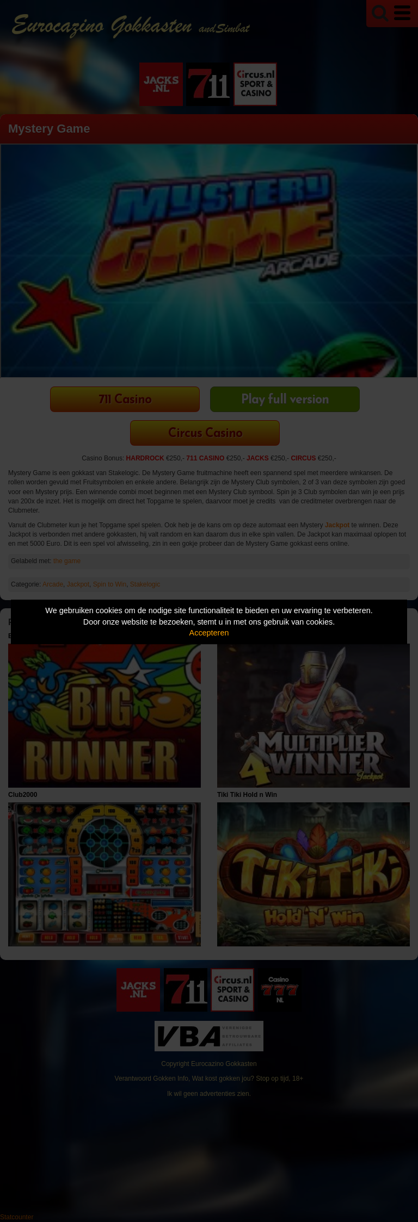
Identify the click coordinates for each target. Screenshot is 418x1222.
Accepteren (209, 632)
